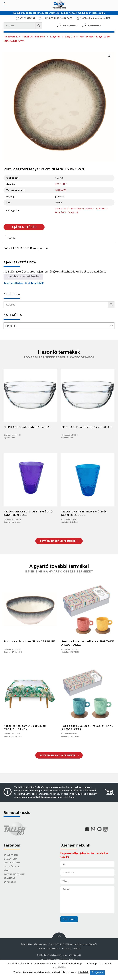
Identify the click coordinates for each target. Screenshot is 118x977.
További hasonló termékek (59, 541)
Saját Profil (11, 855)
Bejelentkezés (70, 25)
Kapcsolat (10, 882)
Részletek (83, 973)
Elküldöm (69, 919)
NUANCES (61, 190)
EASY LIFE (61, 184)
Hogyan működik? (14, 874)
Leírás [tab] (12, 239)
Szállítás (9, 878)
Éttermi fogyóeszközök (80, 208)
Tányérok (55, 37)
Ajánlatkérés (24, 227)
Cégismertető (12, 863)
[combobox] (59, 325)
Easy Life (70, 37)
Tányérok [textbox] (58, 326)
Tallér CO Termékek (33, 37)
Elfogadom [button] (97, 973)
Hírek (7, 870)
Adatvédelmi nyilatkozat (52, 959)
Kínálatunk (10, 859)
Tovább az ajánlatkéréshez (23, 277)
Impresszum (71, 959)
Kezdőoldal (11, 37)
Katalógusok (12, 866)
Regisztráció (94, 25)
